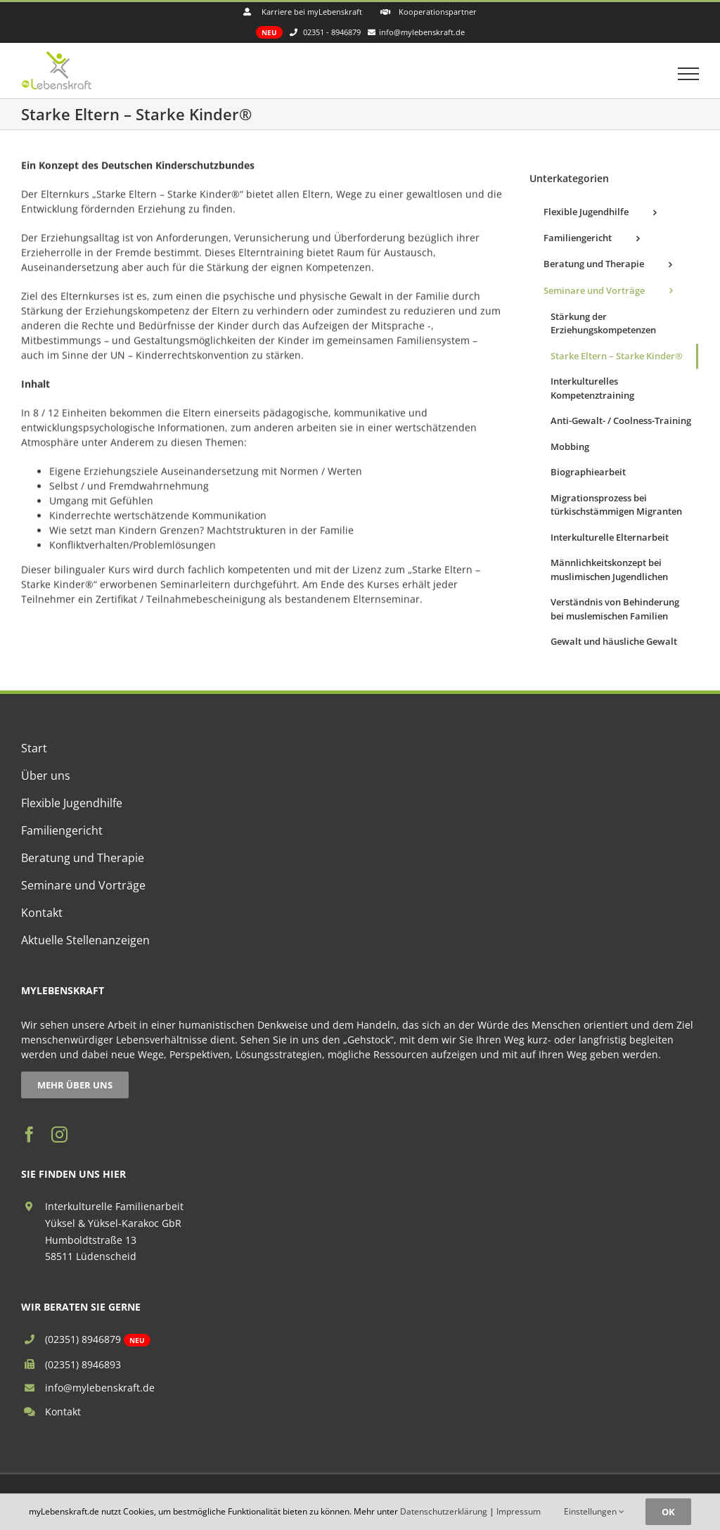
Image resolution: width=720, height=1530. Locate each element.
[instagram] (59, 1134)
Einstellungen (594, 1511)
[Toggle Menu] (688, 74)
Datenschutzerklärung (443, 1511)
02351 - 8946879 (332, 32)
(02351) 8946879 (83, 1339)
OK (668, 1511)
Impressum (518, 1511)
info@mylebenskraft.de (100, 1387)
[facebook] (29, 1134)
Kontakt (63, 1411)
